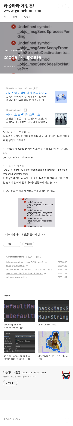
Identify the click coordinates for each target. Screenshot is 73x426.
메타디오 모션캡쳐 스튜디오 (23, 114)
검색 (60, 6)
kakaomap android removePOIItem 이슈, (25, 262)
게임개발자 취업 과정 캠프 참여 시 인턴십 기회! (27, 93)
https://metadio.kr (14, 110)
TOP (67, 420)
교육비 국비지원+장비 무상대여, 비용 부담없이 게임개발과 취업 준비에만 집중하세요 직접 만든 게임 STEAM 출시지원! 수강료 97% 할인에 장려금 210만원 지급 (27, 98)
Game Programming (15, 257)
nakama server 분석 (15, 277)
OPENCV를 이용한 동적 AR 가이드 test (24, 273)
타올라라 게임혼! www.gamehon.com (22, 6)
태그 (15, 17)
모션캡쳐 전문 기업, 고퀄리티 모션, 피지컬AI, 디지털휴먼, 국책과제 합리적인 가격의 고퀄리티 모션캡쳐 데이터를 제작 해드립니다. (27, 120)
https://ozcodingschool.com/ (19, 88)
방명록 (27, 17)
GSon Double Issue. (15, 266)
